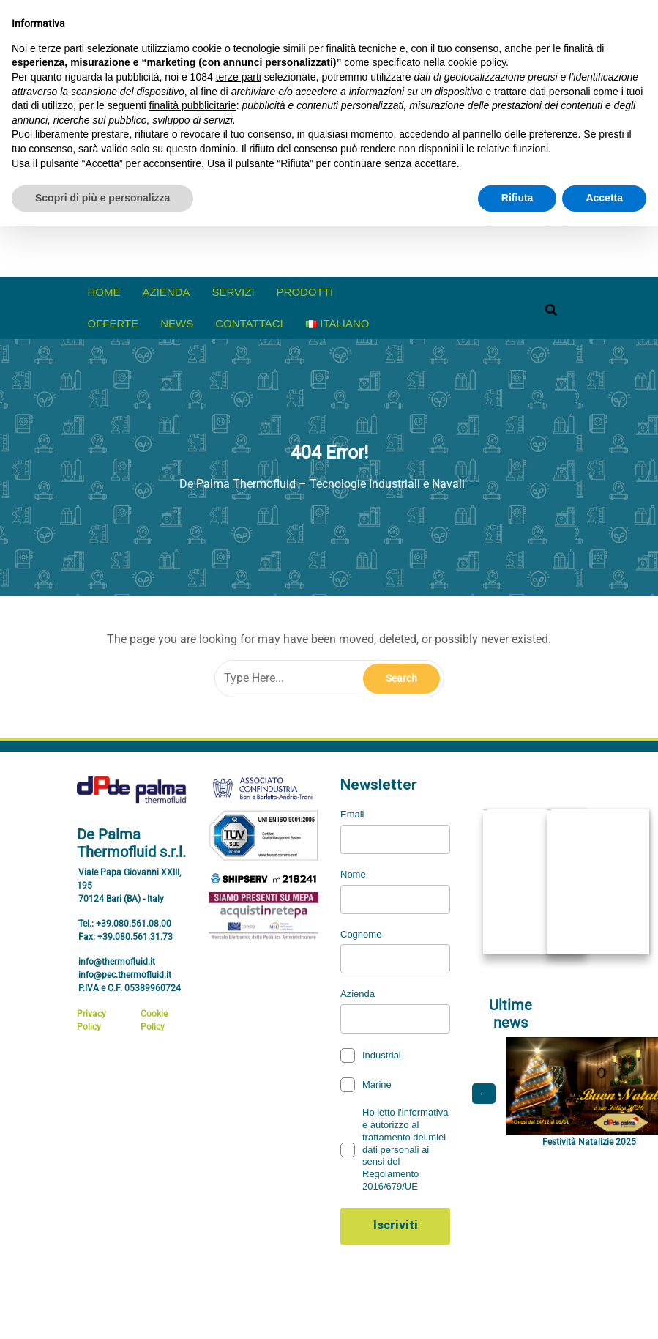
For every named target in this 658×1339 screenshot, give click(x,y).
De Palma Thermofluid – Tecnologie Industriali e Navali (322, 484)
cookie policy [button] (477, 62)
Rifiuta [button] (517, 198)
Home (104, 292)
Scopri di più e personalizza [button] (102, 198)
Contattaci (249, 323)
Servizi (233, 292)
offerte (113, 323)
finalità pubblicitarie (192, 105)
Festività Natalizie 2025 (589, 1142)
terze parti (238, 77)
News (176, 323)
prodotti (305, 292)
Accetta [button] (604, 198)
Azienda (166, 292)
